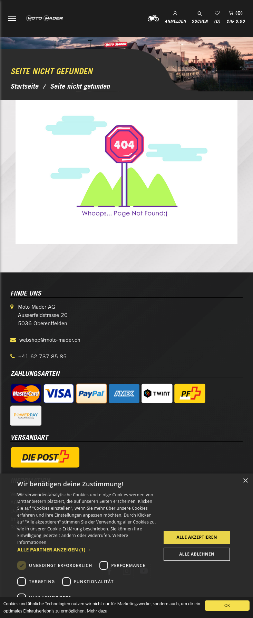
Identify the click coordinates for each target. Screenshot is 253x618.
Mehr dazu (97, 612)
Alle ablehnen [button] (196, 554)
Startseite (24, 86)
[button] (87, 549)
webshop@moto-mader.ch (49, 340)
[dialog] (126, 546)
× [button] (245, 481)
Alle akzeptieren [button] (196, 537)
